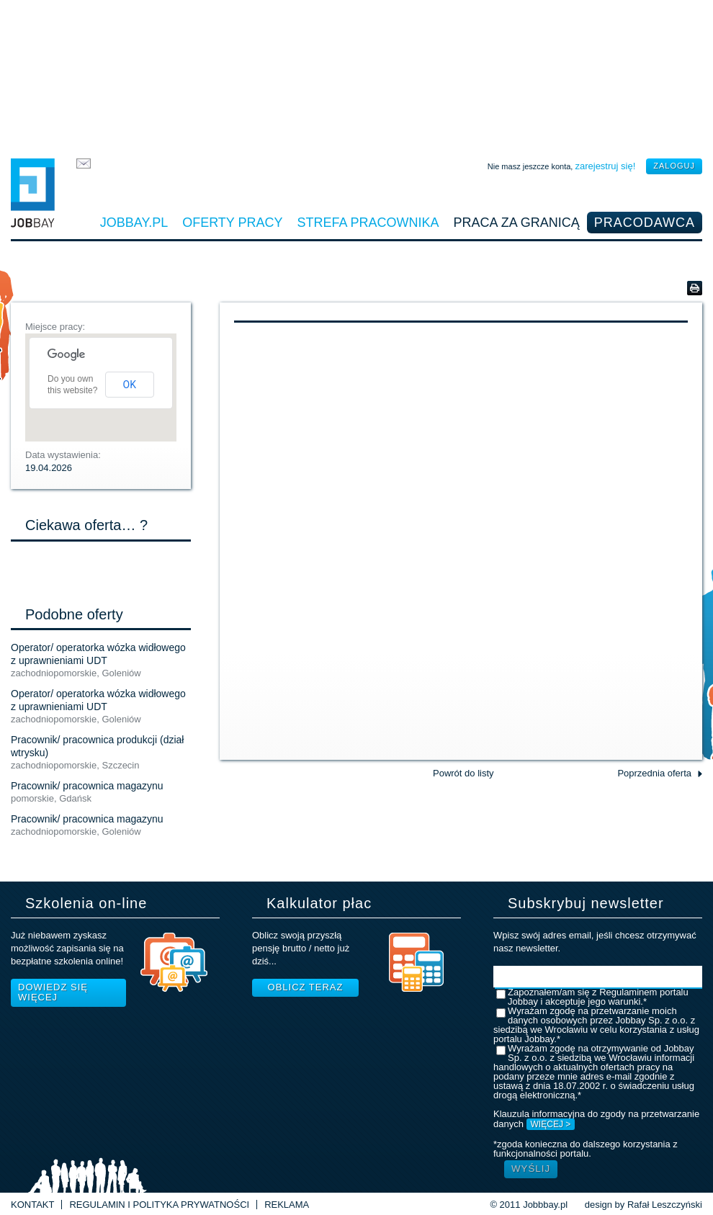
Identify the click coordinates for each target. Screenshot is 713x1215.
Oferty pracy (232, 222)
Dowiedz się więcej (53, 992)
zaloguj (674, 165)
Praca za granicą (517, 222)
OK (129, 384)
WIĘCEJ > (551, 1124)
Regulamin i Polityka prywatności (159, 1204)
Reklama (286, 1204)
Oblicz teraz (306, 987)
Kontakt (32, 1204)
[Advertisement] (356, 75)
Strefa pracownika (368, 222)
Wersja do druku (694, 288)
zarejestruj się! (605, 166)
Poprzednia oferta (654, 773)
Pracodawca (644, 222)
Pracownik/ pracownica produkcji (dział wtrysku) (97, 746)
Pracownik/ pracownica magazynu (87, 786)
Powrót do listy (463, 773)
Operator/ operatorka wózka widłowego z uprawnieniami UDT (98, 654)
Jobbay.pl (134, 222)
